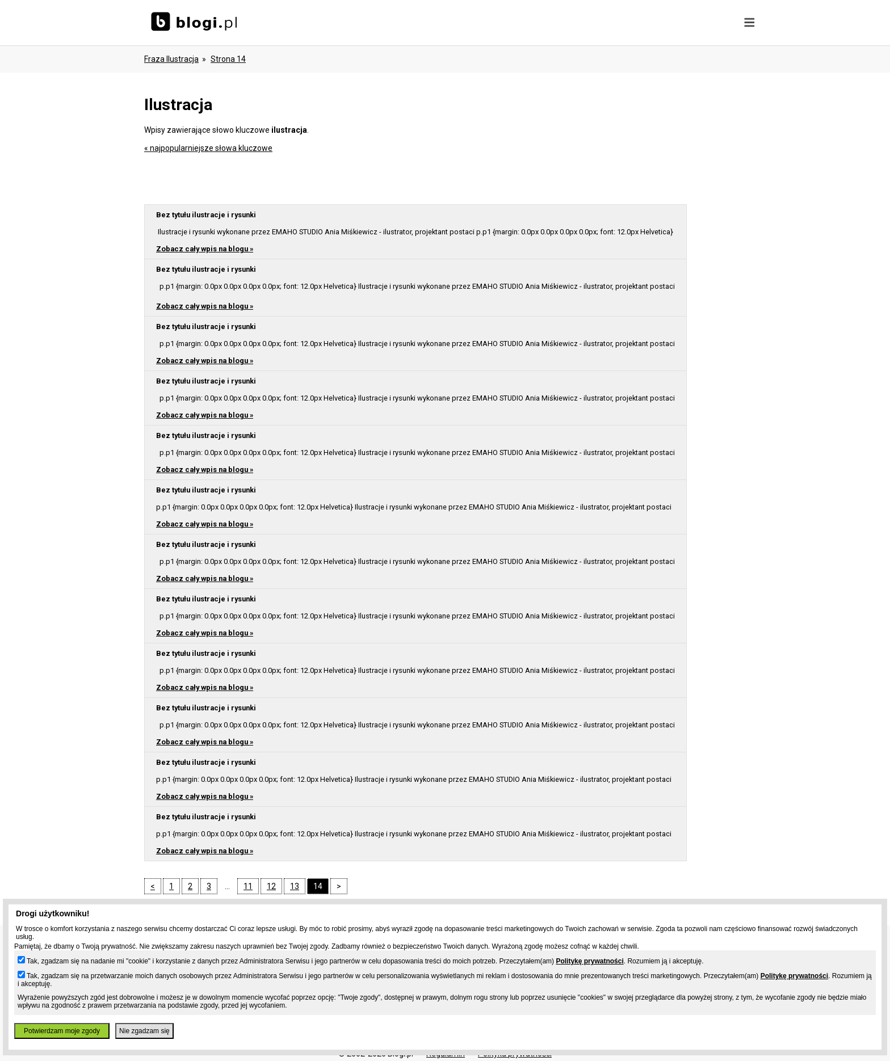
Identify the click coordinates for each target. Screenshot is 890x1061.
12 (271, 886)
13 (294, 886)
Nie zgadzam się (144, 1031)
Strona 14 (228, 59)
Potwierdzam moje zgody (62, 1031)
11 (248, 886)
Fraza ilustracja (171, 59)
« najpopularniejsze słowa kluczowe (208, 148)
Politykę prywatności (589, 961)
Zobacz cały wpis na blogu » (204, 249)
